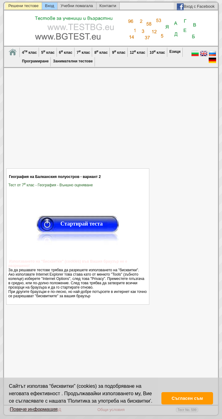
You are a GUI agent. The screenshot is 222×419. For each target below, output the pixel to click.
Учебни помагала (77, 5)
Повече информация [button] (34, 409)
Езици (175, 51)
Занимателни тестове (72, 61)
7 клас (83, 52)
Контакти (108, 5)
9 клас (118, 52)
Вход (49, 5)
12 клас (137, 52)
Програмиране (35, 61)
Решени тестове (23, 5)
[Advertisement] (77, 122)
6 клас (65, 52)
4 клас (29, 52)
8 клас (101, 52)
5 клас (47, 52)
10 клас (157, 52)
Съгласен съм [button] (187, 398)
